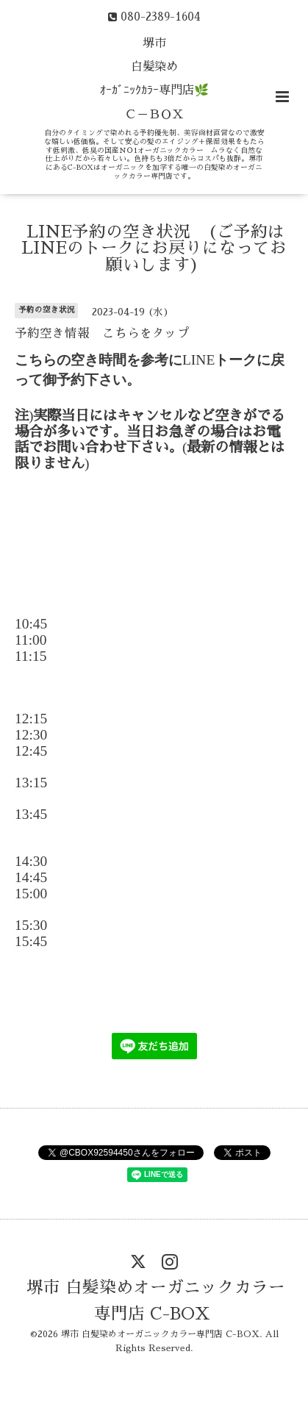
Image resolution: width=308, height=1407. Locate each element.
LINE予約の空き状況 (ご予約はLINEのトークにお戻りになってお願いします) (154, 248)
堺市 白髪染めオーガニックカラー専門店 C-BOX (155, 1300)
